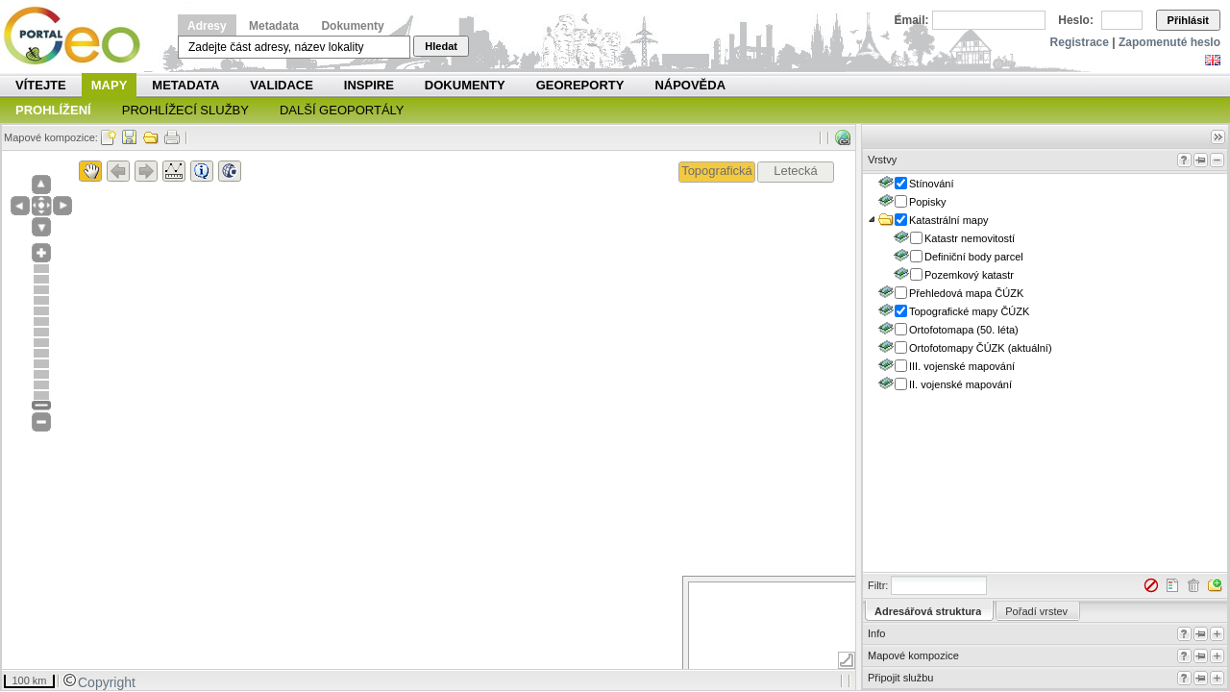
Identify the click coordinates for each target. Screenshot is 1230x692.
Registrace (1079, 42)
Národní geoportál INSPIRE (79, 36)
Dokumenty (352, 26)
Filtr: (878, 585)
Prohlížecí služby (185, 110)
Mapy (109, 85)
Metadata (274, 26)
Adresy (207, 26)
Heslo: (1076, 20)
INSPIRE (369, 85)
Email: (912, 20)
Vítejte (40, 85)
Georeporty (580, 85)
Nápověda (690, 85)
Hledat (441, 46)
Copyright (98, 682)
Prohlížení (53, 110)
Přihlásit (1188, 20)
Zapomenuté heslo (1169, 42)
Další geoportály (342, 110)
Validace (281, 85)
